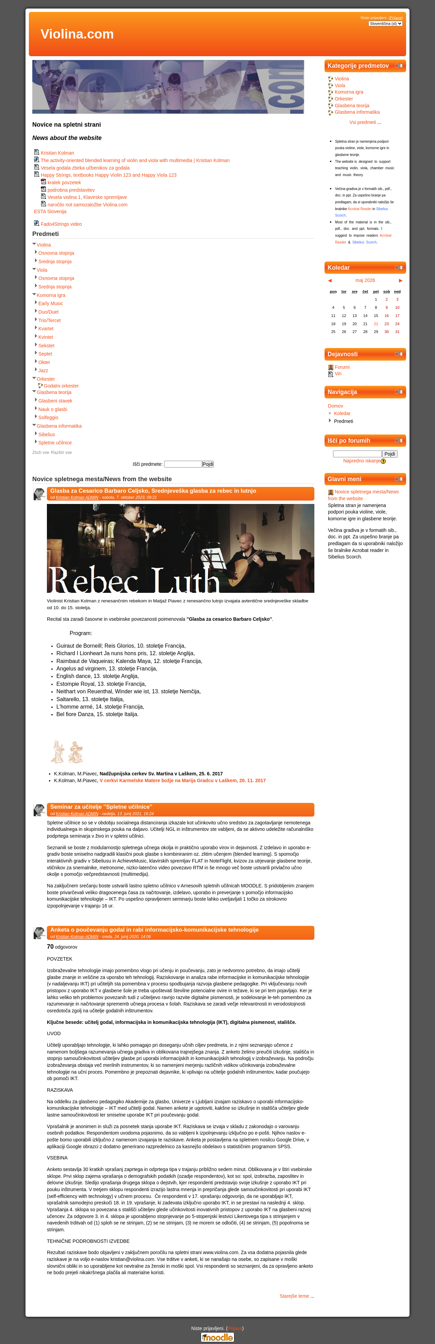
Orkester (46, 379)
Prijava (395, 18)
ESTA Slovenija (50, 211)
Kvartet (45, 328)
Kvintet (45, 337)
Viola (42, 270)
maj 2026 (365, 280)
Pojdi (390, 454)
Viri (335, 373)
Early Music (50, 303)
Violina (44, 245)
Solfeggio (48, 417)
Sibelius (46, 434)
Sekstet (46, 345)
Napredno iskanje (361, 460)
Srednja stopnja (55, 261)
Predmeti (343, 421)
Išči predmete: (148, 464)
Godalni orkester (61, 386)
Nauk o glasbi (52, 409)
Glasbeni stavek (55, 401)
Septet (45, 354)
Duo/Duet (48, 312)
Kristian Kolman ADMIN (77, 497)
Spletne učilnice (55, 442)
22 (376, 324)
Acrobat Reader (359, 209)
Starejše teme (294, 1296)
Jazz (43, 370)
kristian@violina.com (132, 1259)
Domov (335, 406)
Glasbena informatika (59, 426)
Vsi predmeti (362, 122)
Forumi (339, 367)
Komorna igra (51, 295)
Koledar (342, 413)
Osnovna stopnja (56, 253)
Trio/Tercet (49, 320)
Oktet (44, 362)
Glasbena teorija (54, 392)
